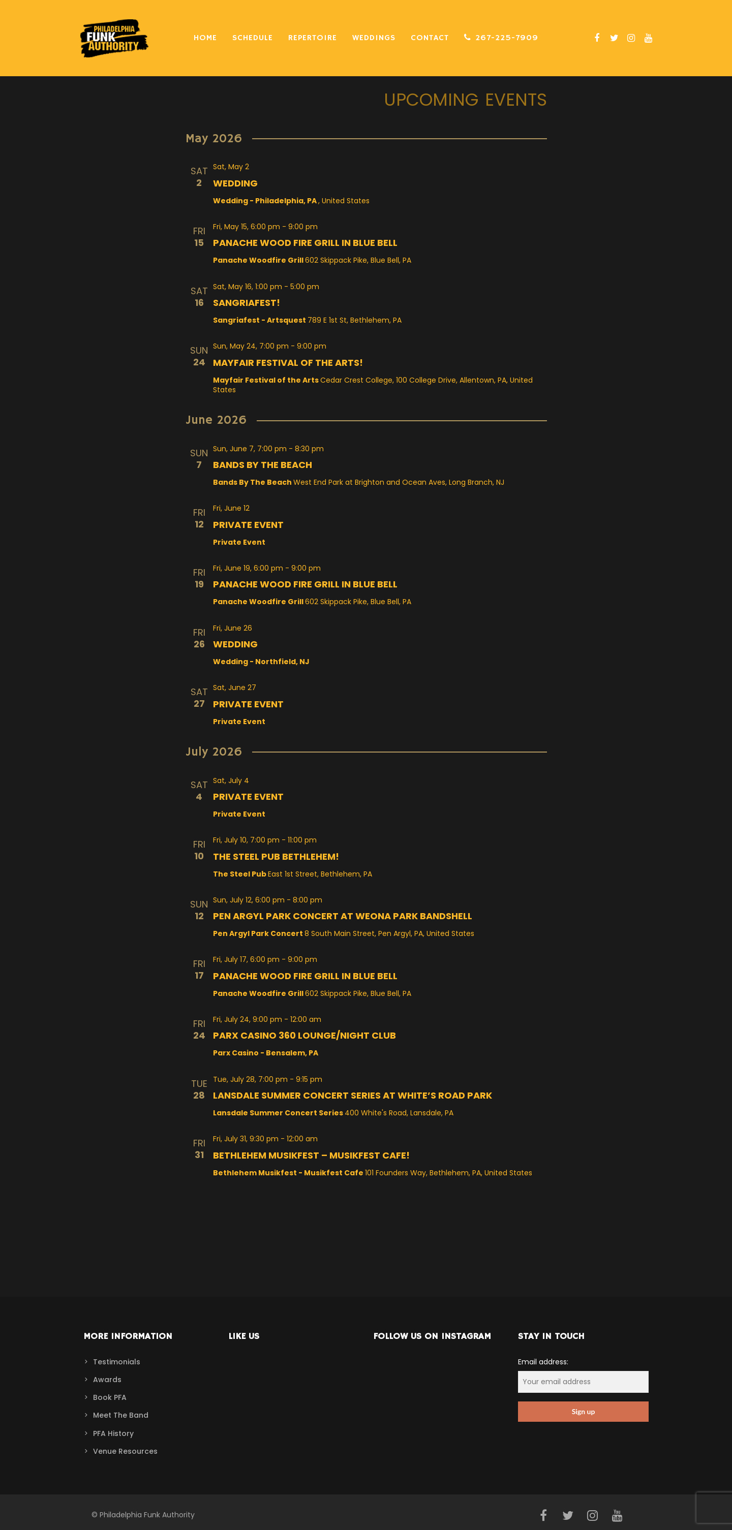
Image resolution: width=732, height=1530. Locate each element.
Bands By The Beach (262, 464)
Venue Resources (125, 1451)
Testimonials (116, 1362)
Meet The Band (120, 1415)
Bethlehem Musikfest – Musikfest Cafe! (311, 1155)
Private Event (248, 524)
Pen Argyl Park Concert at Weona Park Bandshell (342, 916)
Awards (107, 1380)
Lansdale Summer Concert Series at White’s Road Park (352, 1095)
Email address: (583, 1375)
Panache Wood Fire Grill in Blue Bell (305, 242)
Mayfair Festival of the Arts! (288, 362)
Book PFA (110, 1397)
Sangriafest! (246, 302)
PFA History (113, 1433)
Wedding (235, 183)
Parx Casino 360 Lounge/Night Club (304, 1035)
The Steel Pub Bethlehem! (276, 856)
